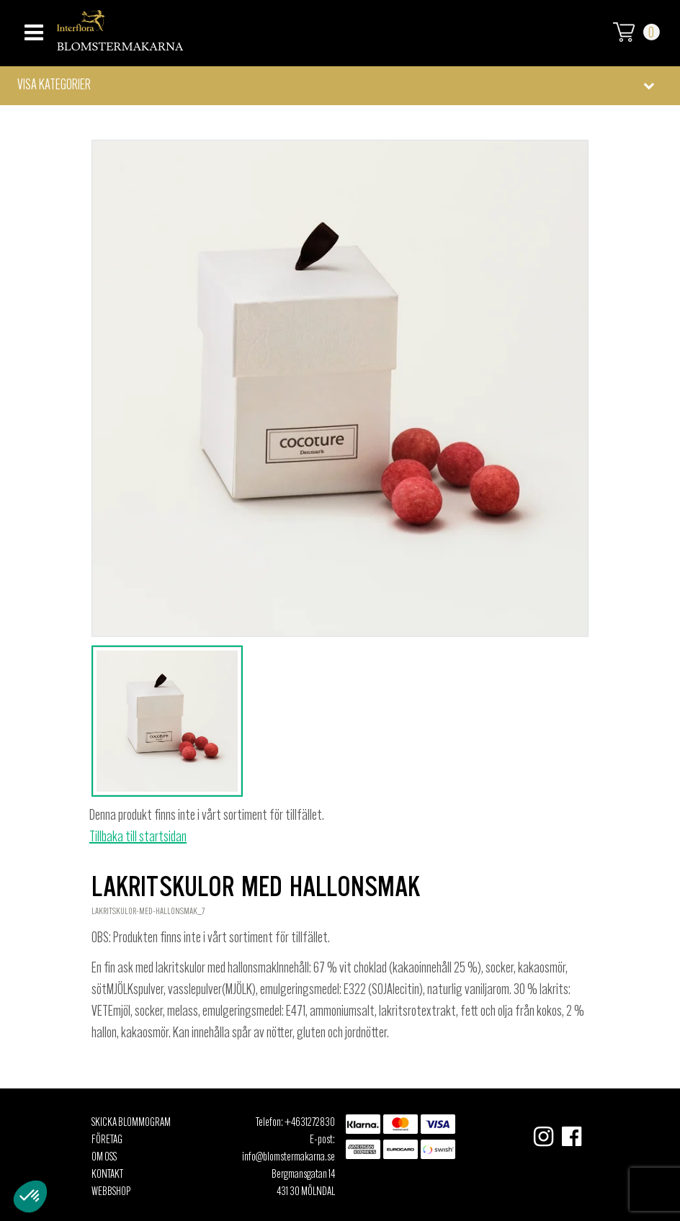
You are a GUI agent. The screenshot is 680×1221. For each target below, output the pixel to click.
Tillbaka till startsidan (138, 838)
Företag (106, 1140)
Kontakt (107, 1175)
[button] (340, 85)
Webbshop (110, 1192)
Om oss (104, 1157)
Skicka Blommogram (131, 1123)
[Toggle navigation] (32, 28)
